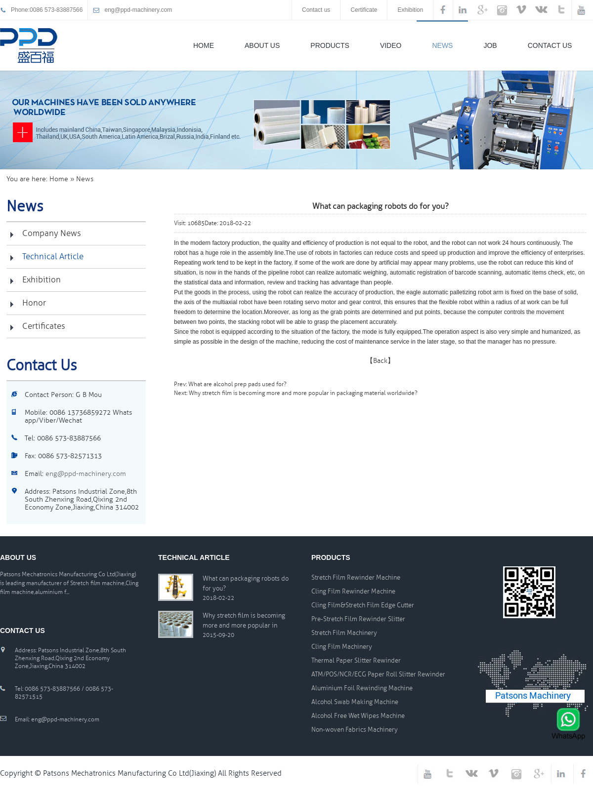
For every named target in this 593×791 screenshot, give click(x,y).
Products (329, 45)
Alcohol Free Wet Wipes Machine (358, 716)
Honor (34, 303)
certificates (43, 326)
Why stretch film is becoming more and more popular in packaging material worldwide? (303, 393)
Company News (51, 233)
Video (391, 45)
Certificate (363, 9)
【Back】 (380, 360)
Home (203, 45)
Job (490, 45)
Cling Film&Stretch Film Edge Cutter (362, 605)
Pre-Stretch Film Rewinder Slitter (358, 619)
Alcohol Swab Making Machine (354, 702)
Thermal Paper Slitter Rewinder (356, 661)
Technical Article (53, 256)
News (442, 45)
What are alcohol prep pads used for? (237, 384)
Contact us (316, 9)
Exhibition (410, 9)
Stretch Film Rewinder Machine (355, 578)
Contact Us (550, 45)
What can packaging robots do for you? (246, 584)
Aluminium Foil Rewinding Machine (362, 688)
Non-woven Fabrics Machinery (354, 730)
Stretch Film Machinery (344, 633)
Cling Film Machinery (341, 647)
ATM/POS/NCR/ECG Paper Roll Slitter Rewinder (378, 674)
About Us (262, 45)
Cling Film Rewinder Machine (353, 591)
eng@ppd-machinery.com (138, 9)
